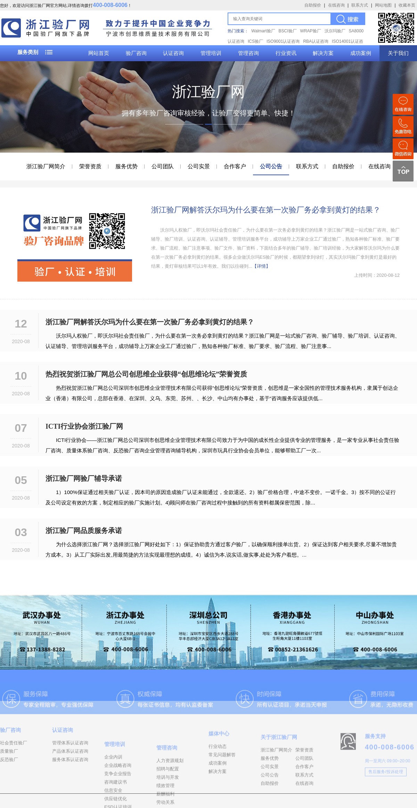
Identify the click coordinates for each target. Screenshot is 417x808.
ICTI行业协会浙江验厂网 (84, 426)
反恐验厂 (9, 773)
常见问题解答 (222, 772)
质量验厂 (9, 765)
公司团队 (163, 166)
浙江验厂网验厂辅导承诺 (84, 478)
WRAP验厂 (310, 31)
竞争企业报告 (117, 801)
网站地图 (383, 5)
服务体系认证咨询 (70, 773)
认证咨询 (173, 53)
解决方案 (323, 53)
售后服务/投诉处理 (385, 788)
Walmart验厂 (263, 31)
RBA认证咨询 (315, 41)
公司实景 (199, 166)
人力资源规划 (169, 791)
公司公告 (271, 166)
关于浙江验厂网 (279, 758)
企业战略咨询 (117, 792)
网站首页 (98, 53)
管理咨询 (248, 53)
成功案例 (360, 53)
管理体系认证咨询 (70, 757)
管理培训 (211, 53)
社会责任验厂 (13, 757)
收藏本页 (407, 5)
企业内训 (113, 784)
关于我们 (398, 53)
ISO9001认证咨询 (283, 41)
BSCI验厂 (288, 31)
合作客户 (235, 166)
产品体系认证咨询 (70, 765)
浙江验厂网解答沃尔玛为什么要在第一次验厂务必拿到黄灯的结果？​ (266, 209)
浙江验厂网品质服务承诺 (84, 530)
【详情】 (261, 266)
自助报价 (312, 5)
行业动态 (217, 764)
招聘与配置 (167, 799)
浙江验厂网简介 (45, 166)
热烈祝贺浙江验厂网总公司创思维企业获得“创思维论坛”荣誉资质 (146, 374)
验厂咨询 (136, 53)
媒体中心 (218, 751)
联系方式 (359, 5)
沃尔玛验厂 (335, 31)
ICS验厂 (255, 41)
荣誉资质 (90, 166)
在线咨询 (336, 5)
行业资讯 (286, 53)
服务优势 (126, 166)
